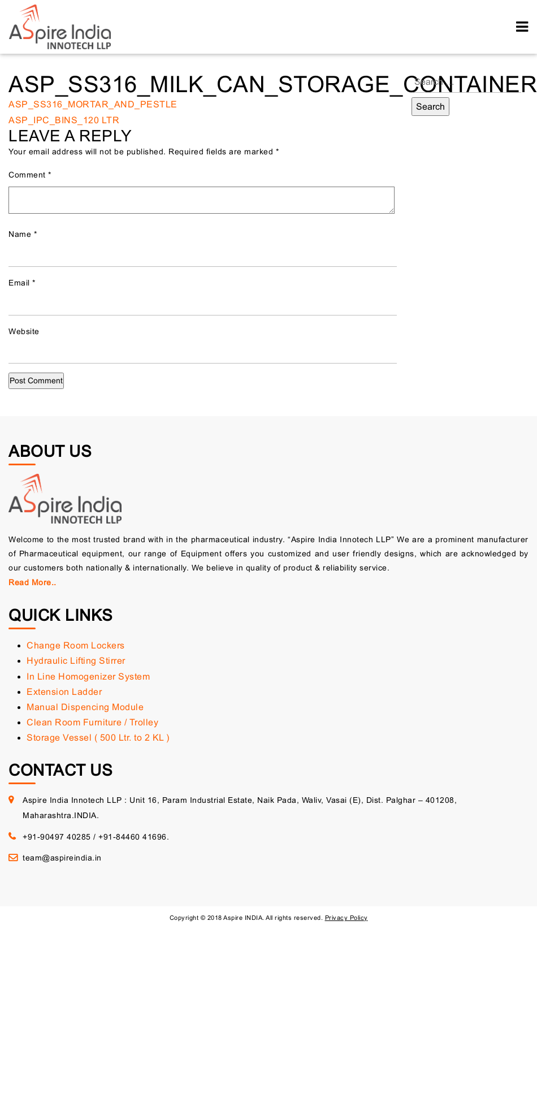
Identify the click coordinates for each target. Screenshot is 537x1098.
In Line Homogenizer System (88, 676)
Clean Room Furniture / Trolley (92, 722)
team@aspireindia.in (62, 857)
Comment (29, 174)
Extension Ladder (64, 692)
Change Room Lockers (76, 645)
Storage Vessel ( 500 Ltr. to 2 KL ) (98, 737)
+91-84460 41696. (133, 836)
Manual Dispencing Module (85, 707)
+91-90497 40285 (57, 836)
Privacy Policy (346, 917)
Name (22, 234)
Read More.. (32, 582)
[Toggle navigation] (522, 27)
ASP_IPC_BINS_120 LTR (63, 120)
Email (22, 282)
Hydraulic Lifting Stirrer (76, 660)
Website (24, 331)
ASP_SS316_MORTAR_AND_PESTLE (92, 104)
